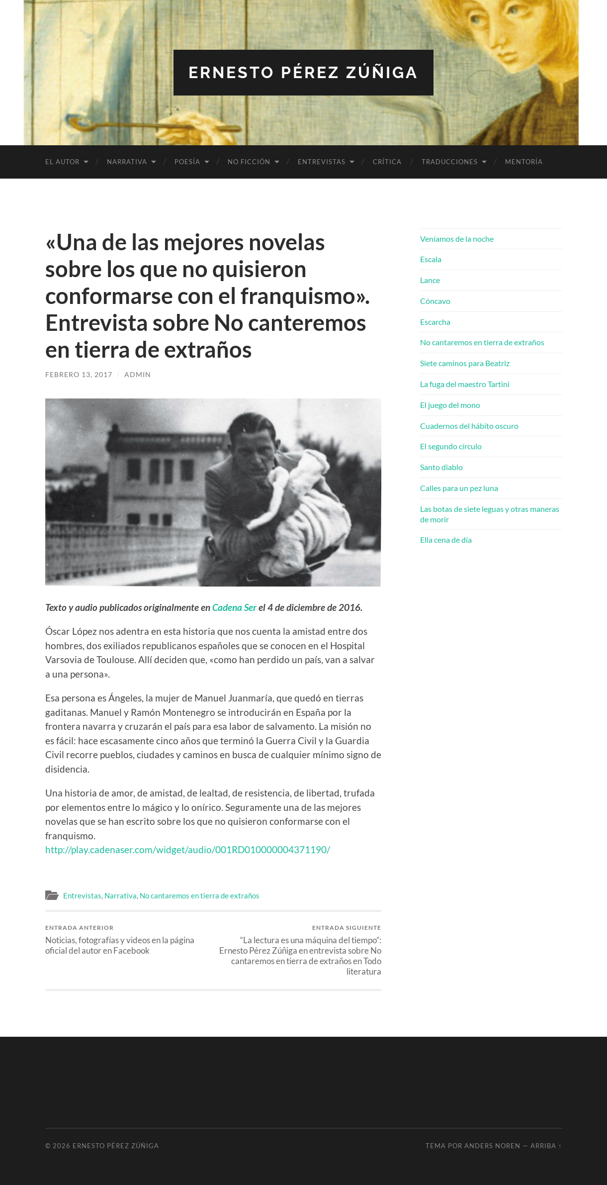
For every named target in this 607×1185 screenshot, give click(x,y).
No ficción (249, 162)
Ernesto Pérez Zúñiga (303, 72)
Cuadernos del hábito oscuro (469, 425)
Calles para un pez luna (459, 488)
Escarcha (435, 321)
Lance (430, 280)
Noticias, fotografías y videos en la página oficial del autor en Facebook (127, 940)
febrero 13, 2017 (78, 374)
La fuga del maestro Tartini (465, 384)
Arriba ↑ (546, 1146)
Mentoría (524, 162)
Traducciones (450, 162)
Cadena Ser (234, 607)
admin (137, 374)
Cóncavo (435, 300)
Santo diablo (441, 467)
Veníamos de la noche (457, 238)
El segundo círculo (451, 446)
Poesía (187, 162)
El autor (62, 162)
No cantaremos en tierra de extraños (200, 895)
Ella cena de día (446, 539)
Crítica (387, 162)
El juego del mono (450, 404)
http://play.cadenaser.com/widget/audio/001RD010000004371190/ (187, 849)
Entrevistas (322, 162)
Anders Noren (492, 1146)
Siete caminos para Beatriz (465, 363)
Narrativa (127, 162)
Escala (430, 259)
